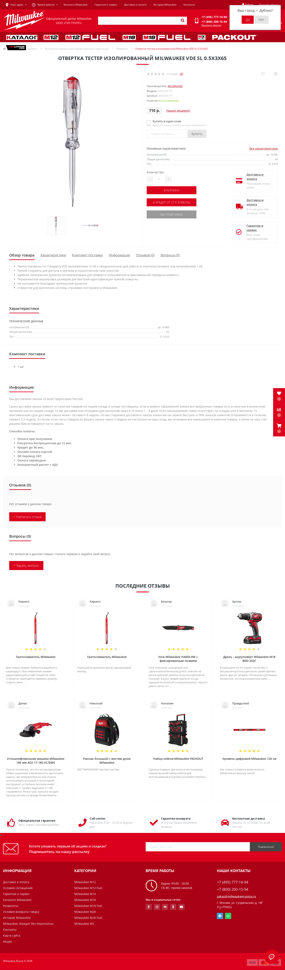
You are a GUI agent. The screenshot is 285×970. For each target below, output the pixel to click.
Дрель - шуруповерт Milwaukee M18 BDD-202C (249, 659)
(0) (181, 74)
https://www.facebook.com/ (149, 906)
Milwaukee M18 (85, 900)
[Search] (182, 21)
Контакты (189, 4)
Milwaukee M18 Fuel (88, 906)
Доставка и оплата (135, 4)
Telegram (220, 915)
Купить (197, 134)
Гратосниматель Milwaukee (35, 657)
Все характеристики (263, 148)
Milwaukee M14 (85, 894)
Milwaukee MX (84, 924)
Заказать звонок (211, 25)
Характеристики (53, 255)
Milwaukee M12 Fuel (88, 888)
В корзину (171, 190)
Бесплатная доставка (248, 818)
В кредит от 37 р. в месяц (171, 202)
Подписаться (266, 846)
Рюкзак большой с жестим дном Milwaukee (107, 760)
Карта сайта (11, 935)
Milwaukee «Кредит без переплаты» (28, 924)
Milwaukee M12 (85, 882)
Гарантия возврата (176, 818)
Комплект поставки (87, 255)
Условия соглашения (18, 888)
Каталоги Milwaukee (76, 4)
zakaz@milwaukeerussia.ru (236, 896)
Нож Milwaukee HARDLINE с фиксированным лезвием (178, 659)
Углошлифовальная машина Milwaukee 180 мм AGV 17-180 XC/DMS (35, 760)
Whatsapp (228, 915)
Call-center (97, 818)
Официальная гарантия (36, 820)
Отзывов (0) (145, 255)
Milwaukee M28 (85, 912)
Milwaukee (175, 86)
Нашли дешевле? (178, 110)
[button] (279, 428)
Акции (7, 941)
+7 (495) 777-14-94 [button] (232, 882)
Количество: (155, 172)
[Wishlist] (262, 74)
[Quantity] (159, 179)
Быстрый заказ (171, 214)
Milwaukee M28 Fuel (88, 918)
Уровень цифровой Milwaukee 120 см (249, 759)
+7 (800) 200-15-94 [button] (232, 889)
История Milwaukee (165, 4)
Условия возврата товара (21, 912)
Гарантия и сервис (106, 4)
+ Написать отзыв (27, 517)
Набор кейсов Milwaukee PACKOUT (178, 759)
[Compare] (275, 74)
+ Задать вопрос (26, 565)
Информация (119, 255)
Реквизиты (10, 906)
